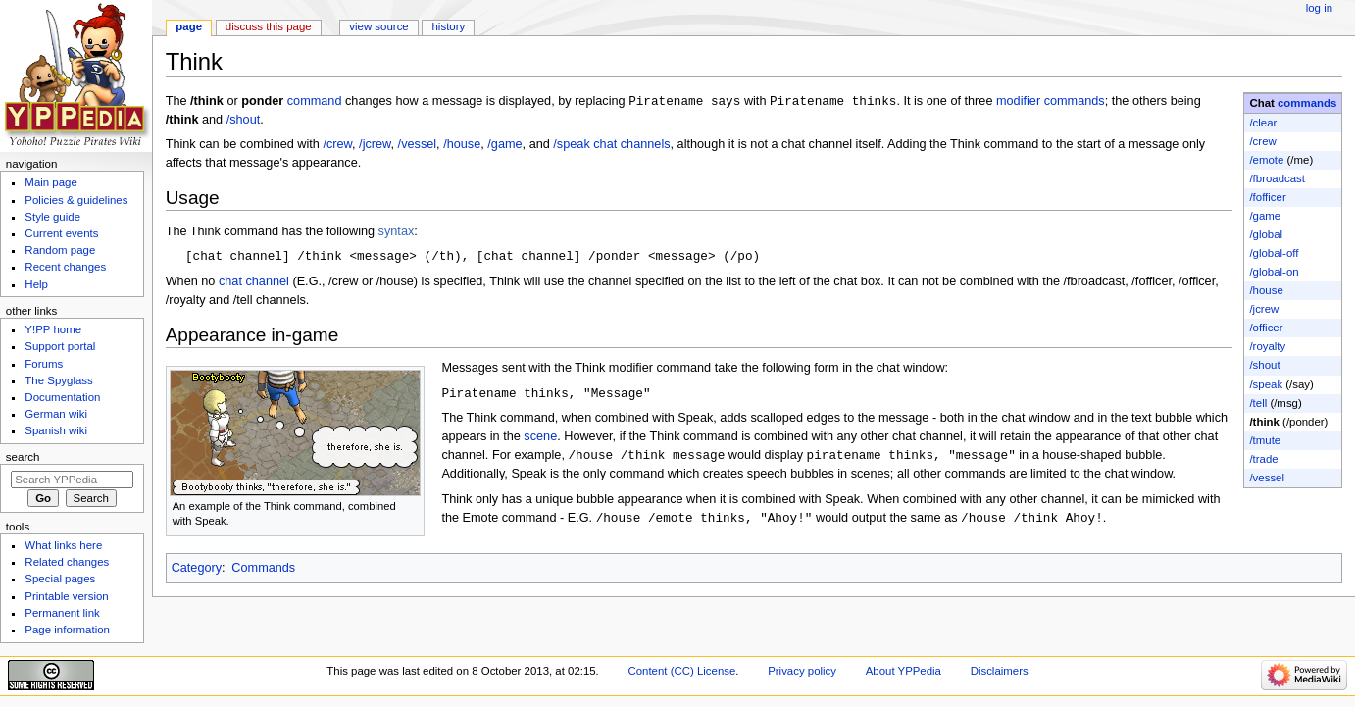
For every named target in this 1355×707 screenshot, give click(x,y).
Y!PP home (53, 329)
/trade (1263, 459)
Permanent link (62, 613)
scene (540, 439)
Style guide (52, 217)
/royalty (1267, 346)
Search (23, 457)
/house (1265, 290)
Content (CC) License (681, 671)
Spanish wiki (56, 430)
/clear (1263, 122)
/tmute (1264, 440)
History (449, 26)
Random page (60, 250)
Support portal (60, 346)
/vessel (1266, 477)
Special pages (60, 578)
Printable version (66, 596)
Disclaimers (1000, 671)
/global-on (1273, 272)
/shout (1264, 365)
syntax (396, 232)
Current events (61, 233)
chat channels (631, 145)
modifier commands (1050, 102)
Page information (67, 629)
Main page (51, 182)
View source (378, 26)
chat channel (254, 283)
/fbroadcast (1277, 178)
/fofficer (1267, 197)
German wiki (56, 414)
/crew (1262, 141)
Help (36, 284)
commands (1307, 103)
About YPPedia (903, 671)
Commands (263, 570)
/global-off (1273, 253)
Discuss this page (269, 26)
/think (1264, 422)
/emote (1266, 160)
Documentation (62, 397)
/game (1264, 216)
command (314, 102)
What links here (63, 545)
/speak (1265, 384)
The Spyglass (58, 380)
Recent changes (65, 267)
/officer (1265, 327)
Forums (44, 364)
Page (189, 26)
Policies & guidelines (76, 200)
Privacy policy (802, 671)
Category (197, 570)
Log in (1319, 8)
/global (1265, 234)
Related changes (67, 562)
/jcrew (1264, 309)
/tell (1258, 403)
